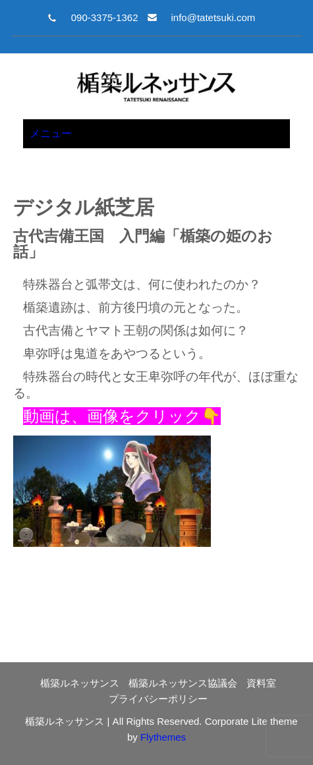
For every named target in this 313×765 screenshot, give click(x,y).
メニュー (51, 133)
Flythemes (162, 737)
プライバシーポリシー (158, 698)
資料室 (261, 683)
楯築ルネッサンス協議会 (182, 683)
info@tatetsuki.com (213, 17)
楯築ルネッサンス (79, 683)
